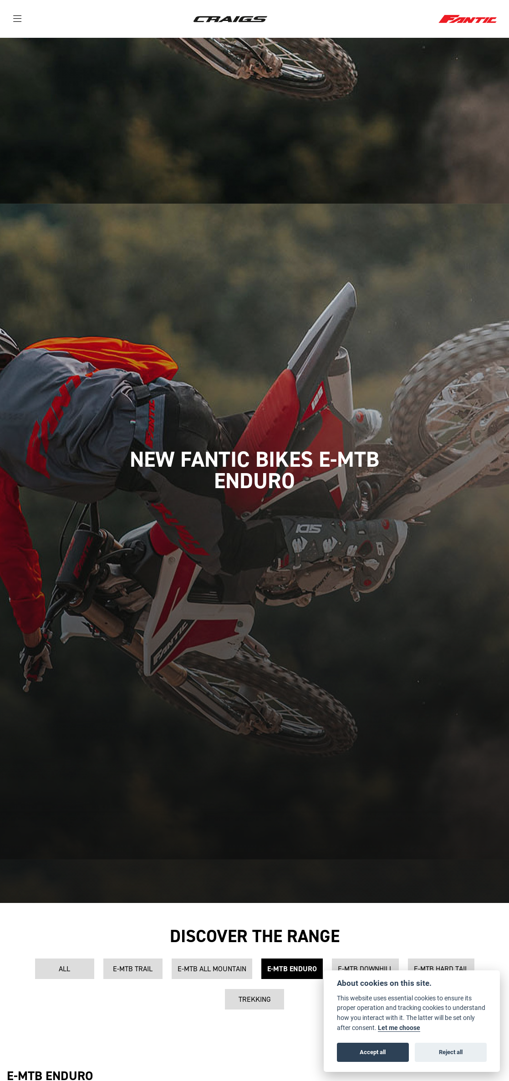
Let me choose (399, 1028)
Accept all (373, 1052)
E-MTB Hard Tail (441, 969)
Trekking (255, 999)
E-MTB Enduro (292, 969)
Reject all (451, 1052)
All (64, 969)
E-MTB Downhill (365, 969)
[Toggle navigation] (17, 19)
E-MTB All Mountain (212, 969)
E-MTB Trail (133, 969)
